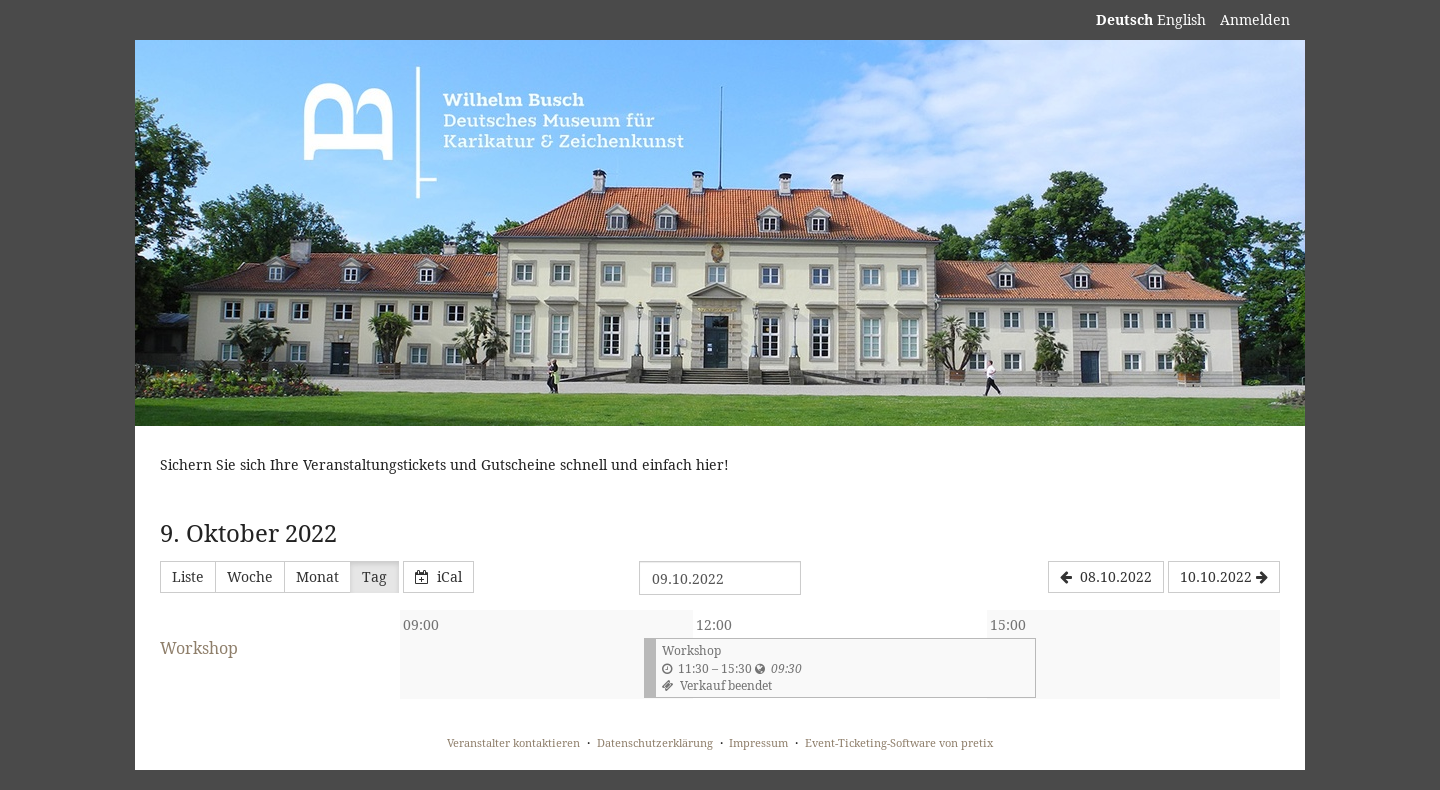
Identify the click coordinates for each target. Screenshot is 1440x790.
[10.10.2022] (1224, 577)
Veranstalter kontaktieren (513, 742)
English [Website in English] (1181, 19)
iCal (438, 576)
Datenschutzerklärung (655, 742)
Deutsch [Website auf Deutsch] (1124, 19)
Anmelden (1255, 19)
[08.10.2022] (1106, 577)
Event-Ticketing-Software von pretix (899, 742)
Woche (250, 576)
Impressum (758, 742)
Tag (374, 576)
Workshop (199, 648)
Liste (188, 576)
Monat (317, 576)
